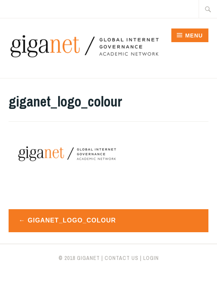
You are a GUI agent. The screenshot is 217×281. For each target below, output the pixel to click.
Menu (194, 35)
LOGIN (151, 257)
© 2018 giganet (79, 257)
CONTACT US (122, 257)
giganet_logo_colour (72, 220)
